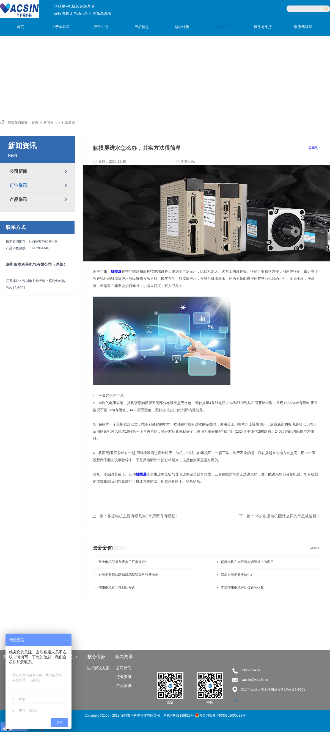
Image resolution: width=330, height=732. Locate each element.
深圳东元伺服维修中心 (237, 575)
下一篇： (279, 516)
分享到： (314, 148)
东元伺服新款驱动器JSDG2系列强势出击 (128, 575)
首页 (20, 27)
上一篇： (134, 516)
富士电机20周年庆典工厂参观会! (122, 562)
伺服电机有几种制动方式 (116, 588)
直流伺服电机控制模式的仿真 (242, 588)
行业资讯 (68, 122)
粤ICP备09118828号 (179, 715)
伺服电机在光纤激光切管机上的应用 (247, 562)
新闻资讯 (50, 122)
